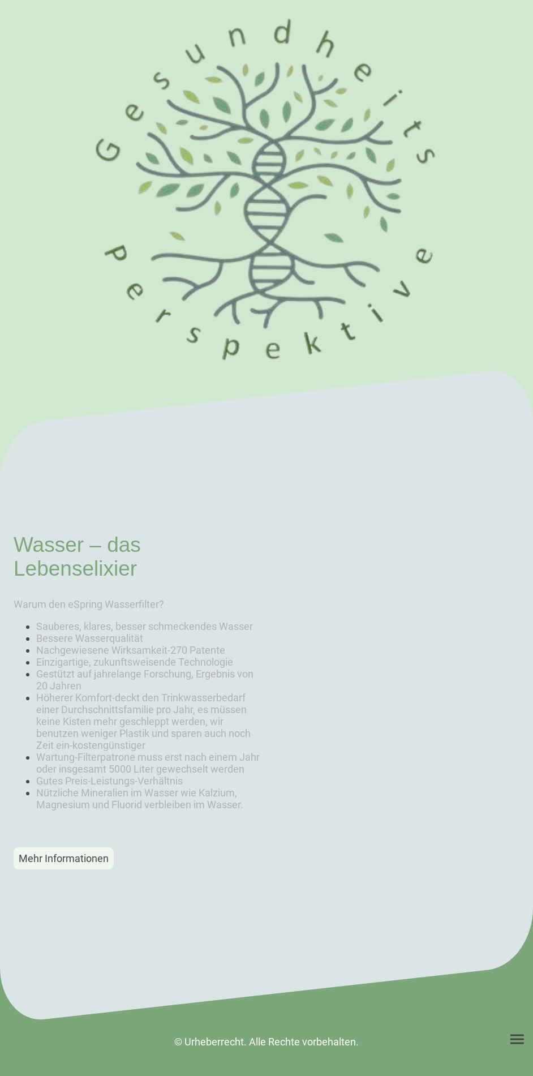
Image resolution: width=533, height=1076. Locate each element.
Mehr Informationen (64, 858)
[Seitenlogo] (266, 190)
